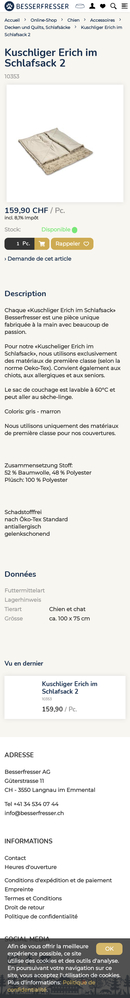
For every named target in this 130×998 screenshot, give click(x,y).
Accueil (12, 20)
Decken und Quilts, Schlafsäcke (37, 27)
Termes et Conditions (33, 898)
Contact (15, 858)
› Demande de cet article (37, 259)
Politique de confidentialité (41, 916)
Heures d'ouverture (30, 867)
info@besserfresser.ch (34, 813)
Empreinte (18, 889)
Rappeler (72, 244)
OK (109, 949)
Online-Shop (44, 20)
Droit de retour (24, 907)
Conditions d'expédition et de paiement (58, 880)
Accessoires (102, 20)
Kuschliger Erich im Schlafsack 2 (69, 688)
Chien (73, 20)
